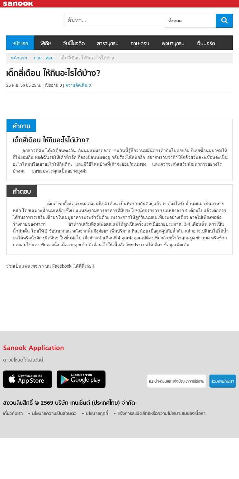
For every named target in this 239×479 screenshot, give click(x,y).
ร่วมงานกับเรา (222, 381)
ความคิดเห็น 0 (78, 85)
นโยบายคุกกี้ (97, 413)
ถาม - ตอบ (44, 57)
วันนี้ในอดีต (74, 44)
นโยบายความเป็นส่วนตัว (54, 413)
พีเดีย (45, 44)
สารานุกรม (107, 44)
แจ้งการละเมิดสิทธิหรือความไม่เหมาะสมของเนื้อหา (161, 413)
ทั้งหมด (175, 20)
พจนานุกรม (173, 44)
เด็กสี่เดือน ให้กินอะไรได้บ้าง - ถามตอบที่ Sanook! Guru (39, 21)
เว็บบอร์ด (206, 44)
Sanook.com (18, 4)
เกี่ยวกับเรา (13, 413)
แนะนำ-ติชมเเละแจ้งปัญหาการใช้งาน (176, 381)
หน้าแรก (20, 44)
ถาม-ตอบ (140, 44)
